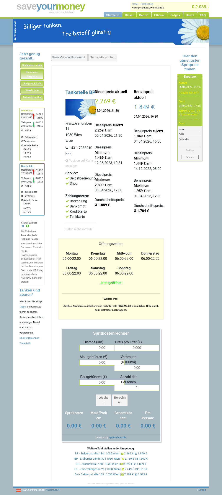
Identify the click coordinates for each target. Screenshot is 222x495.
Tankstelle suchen (102, 57)
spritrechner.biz (117, 437)
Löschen (103, 400)
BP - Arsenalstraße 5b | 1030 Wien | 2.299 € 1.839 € (111, 463)
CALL (68, 153)
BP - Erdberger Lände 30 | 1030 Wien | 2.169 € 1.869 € (111, 458)
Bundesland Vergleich (32, 74)
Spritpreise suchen (32, 65)
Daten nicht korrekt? (78, 229)
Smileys (190, 150)
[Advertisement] (111, 76)
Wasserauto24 (52, 490)
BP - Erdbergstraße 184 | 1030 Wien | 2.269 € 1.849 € (111, 453)
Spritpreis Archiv (32, 83)
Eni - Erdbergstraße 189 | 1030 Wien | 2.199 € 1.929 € (111, 474)
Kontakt (202, 490)
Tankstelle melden (32, 97)
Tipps (23, 306)
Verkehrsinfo (32, 90)
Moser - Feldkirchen (142, 4)
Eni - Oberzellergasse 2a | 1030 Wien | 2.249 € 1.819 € (111, 469)
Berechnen (120, 400)
